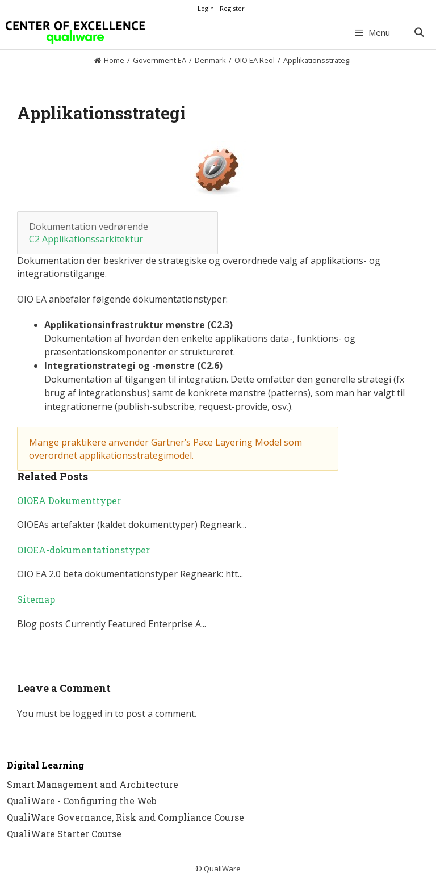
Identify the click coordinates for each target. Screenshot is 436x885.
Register (232, 8)
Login (206, 8)
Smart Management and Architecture (92, 784)
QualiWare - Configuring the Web (82, 801)
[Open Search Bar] (418, 32)
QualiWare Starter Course (64, 834)
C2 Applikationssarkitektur (86, 239)
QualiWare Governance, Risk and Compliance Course (125, 817)
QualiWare (222, 868)
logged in (92, 713)
